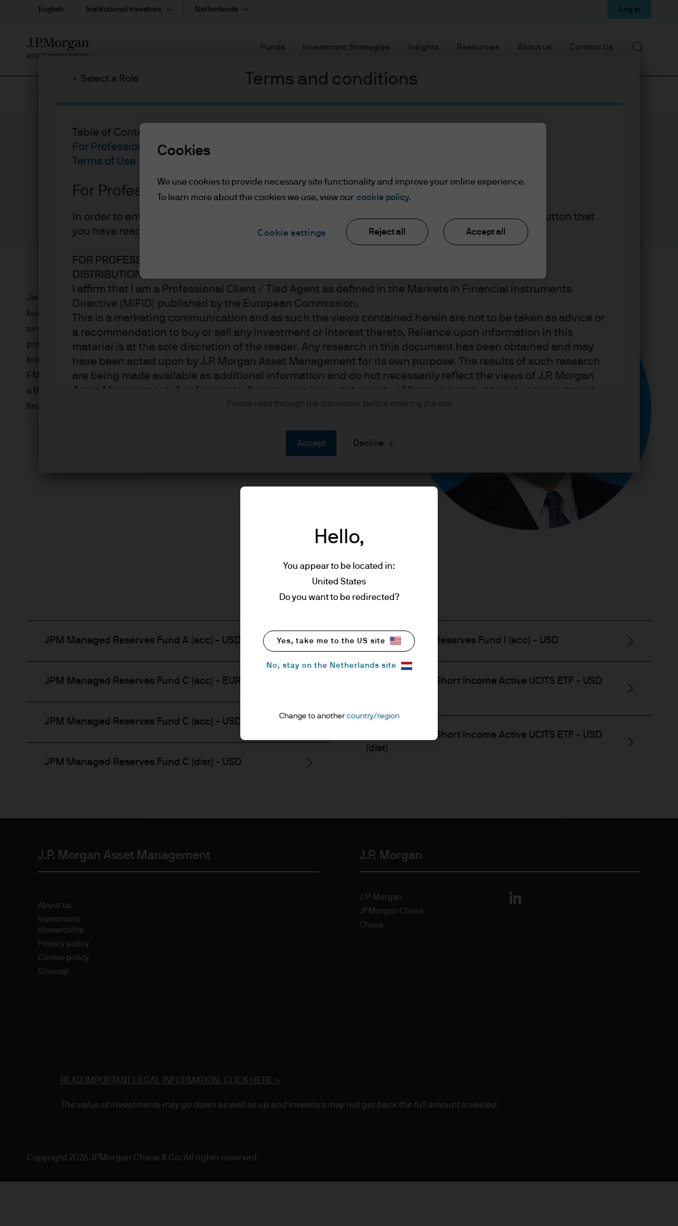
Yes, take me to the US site (339, 641)
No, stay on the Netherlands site (339, 666)
